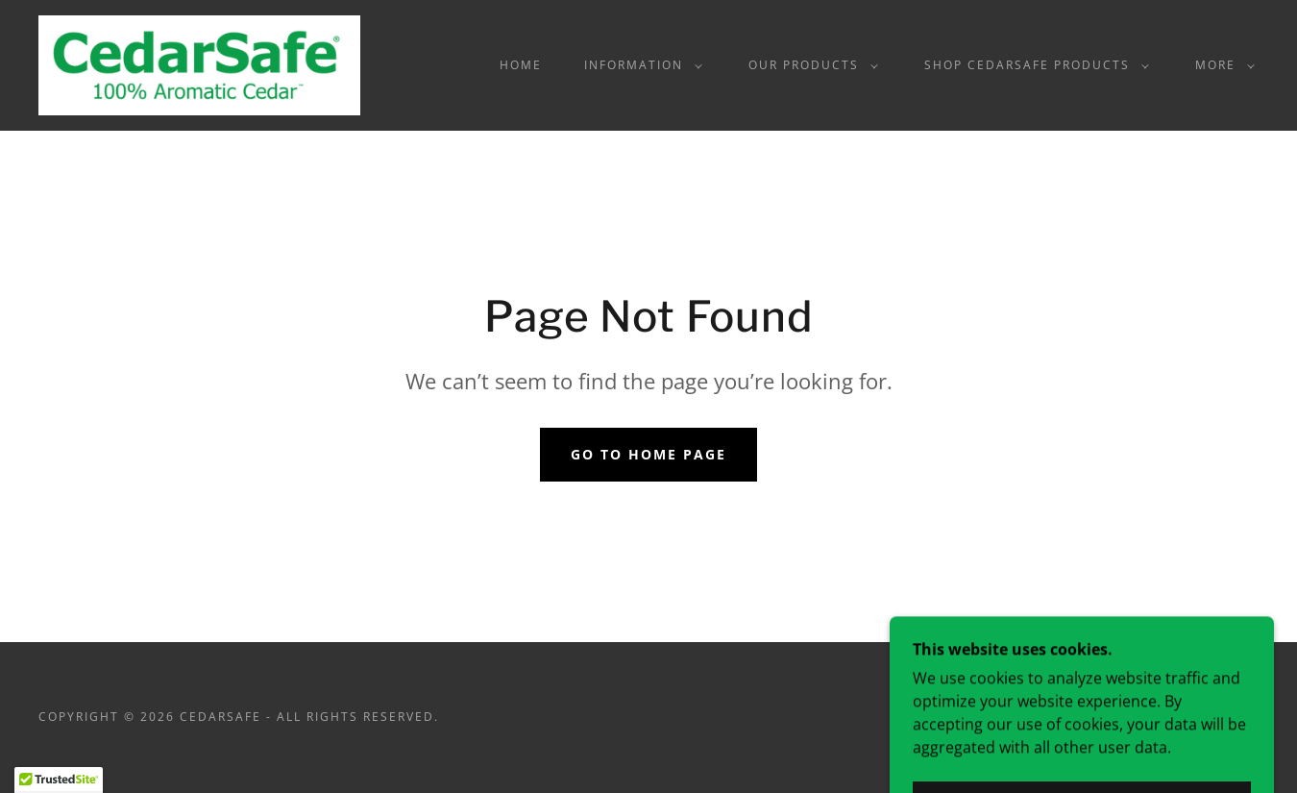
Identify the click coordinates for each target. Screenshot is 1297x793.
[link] (199, 63)
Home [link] (521, 65)
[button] (639, 65)
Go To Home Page (648, 454)
